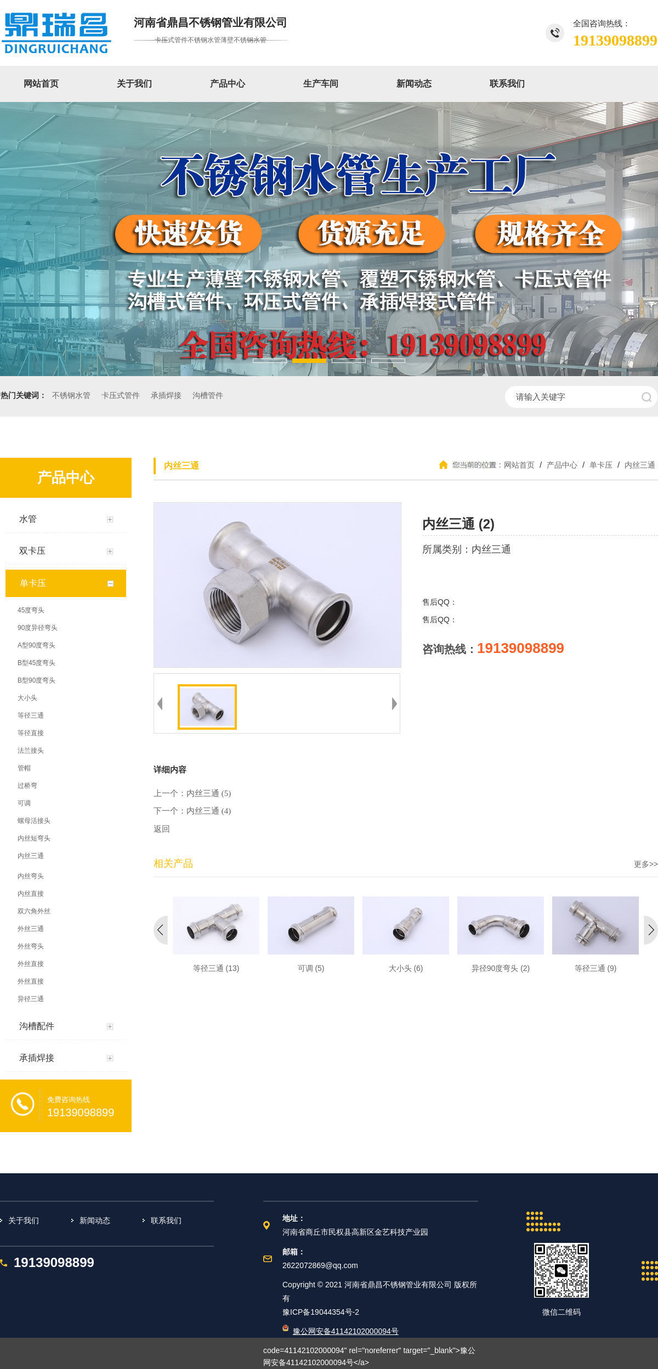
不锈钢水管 (71, 395)
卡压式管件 (120, 395)
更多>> (646, 864)
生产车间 (320, 83)
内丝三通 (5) (208, 793)
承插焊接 (166, 395)
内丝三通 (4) (208, 810)
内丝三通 (638, 465)
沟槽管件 (207, 395)
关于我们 (134, 83)
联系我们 (507, 83)
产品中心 (227, 83)
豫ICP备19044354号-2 (320, 1312)
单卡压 (601, 465)
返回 (162, 829)
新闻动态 (414, 83)
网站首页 (41, 83)
